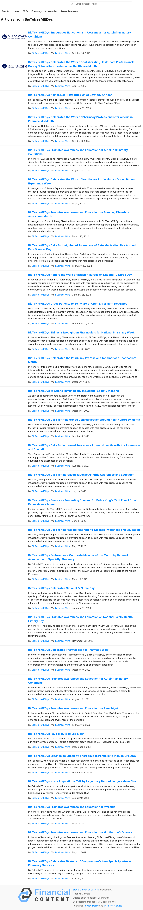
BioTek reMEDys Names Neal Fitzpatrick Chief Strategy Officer (70, 95)
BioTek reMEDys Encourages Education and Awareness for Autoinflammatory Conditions (79, 34)
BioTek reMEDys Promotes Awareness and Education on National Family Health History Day (80, 619)
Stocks (5, 11)
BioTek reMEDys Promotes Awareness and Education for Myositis (71, 807)
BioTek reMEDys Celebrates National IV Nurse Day (61, 588)
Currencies (51, 11)
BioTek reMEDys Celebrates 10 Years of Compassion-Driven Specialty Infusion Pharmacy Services (80, 863)
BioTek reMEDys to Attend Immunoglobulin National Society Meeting (73, 390)
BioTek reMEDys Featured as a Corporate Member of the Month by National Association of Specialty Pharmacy (78, 557)
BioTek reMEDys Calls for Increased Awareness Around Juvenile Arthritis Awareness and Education (84, 447)
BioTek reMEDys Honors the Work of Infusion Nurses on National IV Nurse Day (80, 274)
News (16, 11)
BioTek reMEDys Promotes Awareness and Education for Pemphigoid (73, 708)
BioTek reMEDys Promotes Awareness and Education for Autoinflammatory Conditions (78, 152)
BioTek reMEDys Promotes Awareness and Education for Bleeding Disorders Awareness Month (78, 214)
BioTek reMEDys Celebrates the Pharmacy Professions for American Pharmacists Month (82, 360)
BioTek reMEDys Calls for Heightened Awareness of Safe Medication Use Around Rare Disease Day (82, 247)
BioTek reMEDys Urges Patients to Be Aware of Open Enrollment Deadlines (77, 303)
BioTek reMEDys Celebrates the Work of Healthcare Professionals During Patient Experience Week (82, 181)
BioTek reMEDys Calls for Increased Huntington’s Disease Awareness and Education (84, 529)
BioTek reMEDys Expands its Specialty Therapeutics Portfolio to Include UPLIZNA (82, 755)
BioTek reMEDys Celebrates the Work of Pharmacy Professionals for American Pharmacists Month (80, 119)
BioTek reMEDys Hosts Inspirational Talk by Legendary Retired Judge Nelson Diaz (82, 781)
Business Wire (62, 53)
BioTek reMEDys (40, 53)
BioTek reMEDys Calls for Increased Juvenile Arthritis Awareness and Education (81, 474)
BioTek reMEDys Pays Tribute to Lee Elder (56, 733)
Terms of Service (113, 905)
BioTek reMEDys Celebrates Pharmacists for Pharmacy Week (68, 649)
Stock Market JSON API (86, 889)
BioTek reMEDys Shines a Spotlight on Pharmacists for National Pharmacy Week (81, 332)
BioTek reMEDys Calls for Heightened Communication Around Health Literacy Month (84, 419)
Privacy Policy (91, 905)
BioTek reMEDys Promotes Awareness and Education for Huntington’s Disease (80, 832)
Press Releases (69, 11)
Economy (36, 11)
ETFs (25, 11)
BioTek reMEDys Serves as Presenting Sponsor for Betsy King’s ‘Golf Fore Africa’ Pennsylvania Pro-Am (82, 502)
